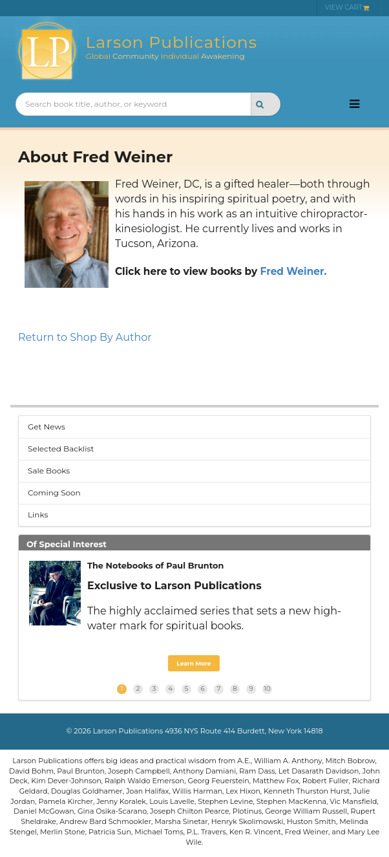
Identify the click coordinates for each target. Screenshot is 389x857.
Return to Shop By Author (85, 337)
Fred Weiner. (293, 271)
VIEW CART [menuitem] (347, 7)
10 (267, 688)
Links (38, 514)
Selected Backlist (61, 448)
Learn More (193, 663)
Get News (46, 426)
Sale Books (49, 470)
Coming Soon (54, 492)
